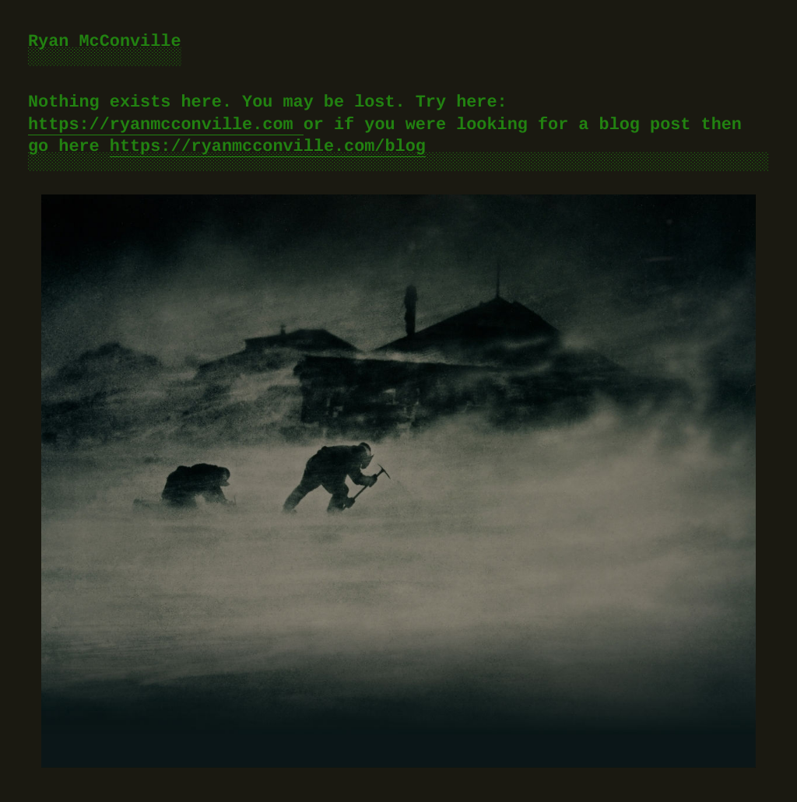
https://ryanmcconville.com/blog (268, 146)
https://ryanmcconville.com (166, 125)
